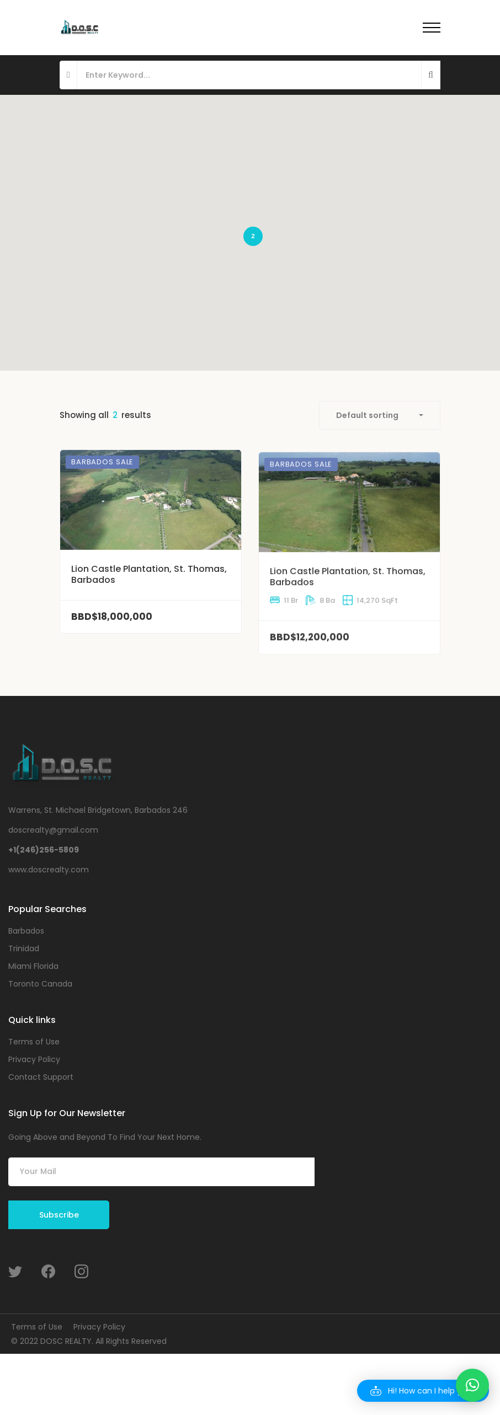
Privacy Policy (34, 1059)
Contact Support (40, 1076)
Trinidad (23, 948)
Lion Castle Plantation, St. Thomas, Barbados (149, 594)
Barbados (26, 930)
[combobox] (379, 415)
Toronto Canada (40, 983)
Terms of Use (34, 1041)
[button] (423, 1391)
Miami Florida (33, 966)
